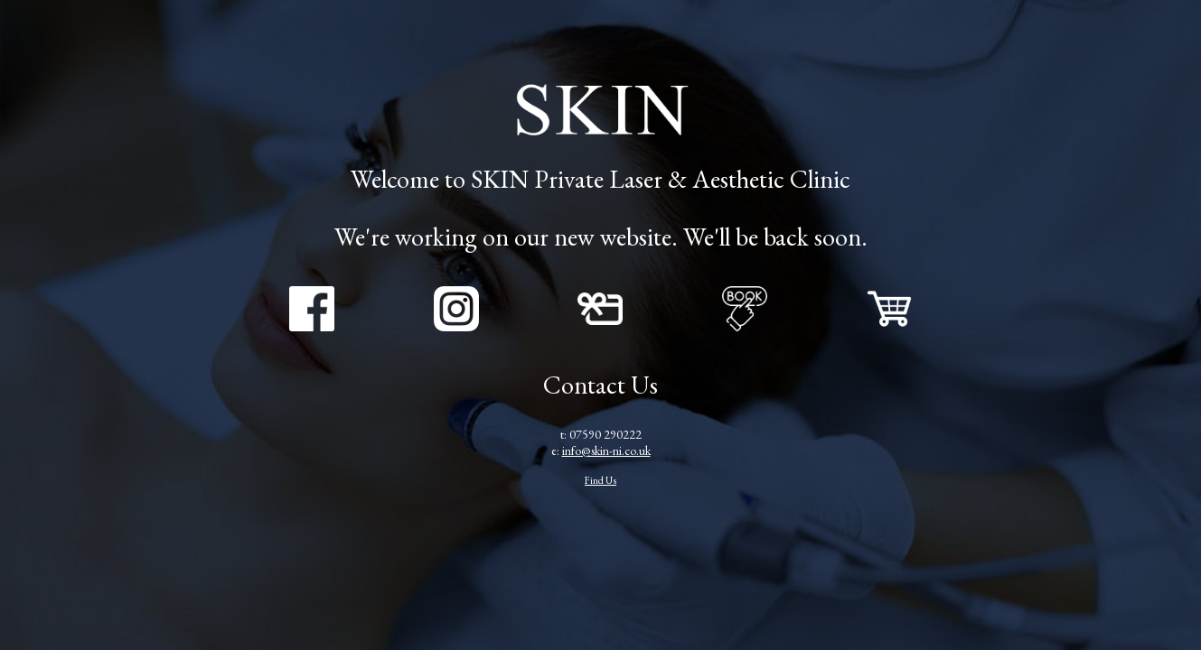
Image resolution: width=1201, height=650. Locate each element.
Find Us (600, 480)
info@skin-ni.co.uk (606, 450)
